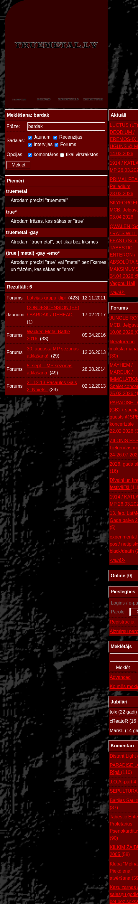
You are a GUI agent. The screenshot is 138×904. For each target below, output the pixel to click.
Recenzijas (67, 137)
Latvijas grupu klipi (47, 297)
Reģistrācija (122, 621)
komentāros (43, 154)
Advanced (120, 677)
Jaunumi (40, 137)
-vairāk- (117, 292)
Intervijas (40, 144)
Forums (65, 144)
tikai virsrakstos (79, 154)
